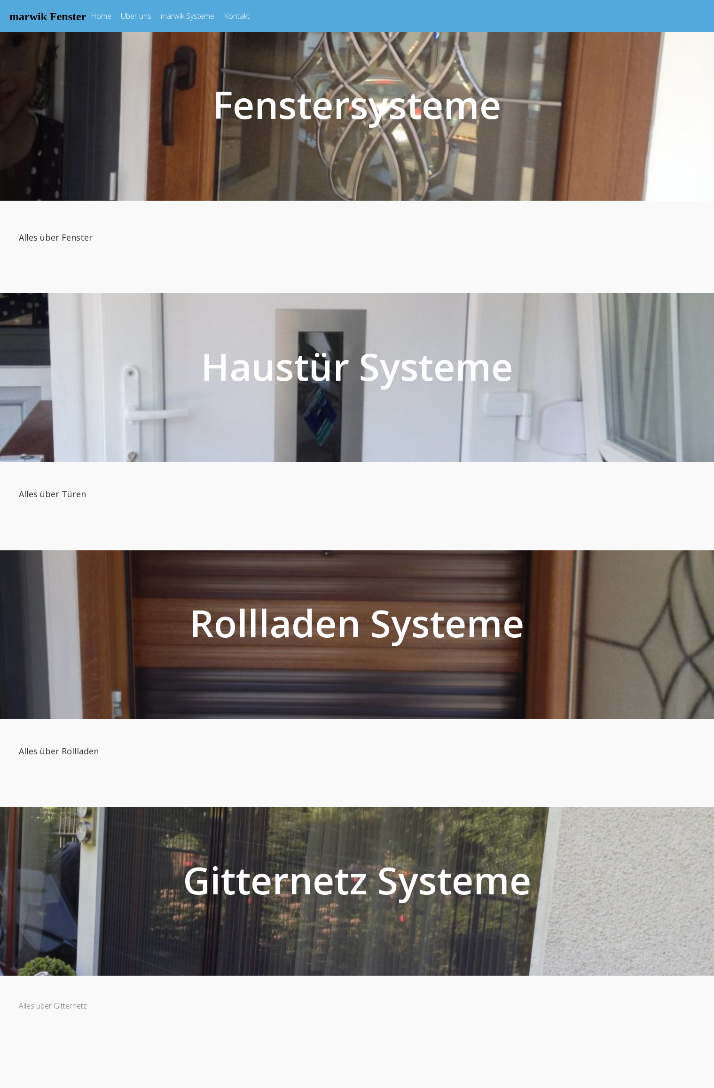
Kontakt (237, 16)
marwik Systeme (187, 16)
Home (101, 16)
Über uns (136, 16)
